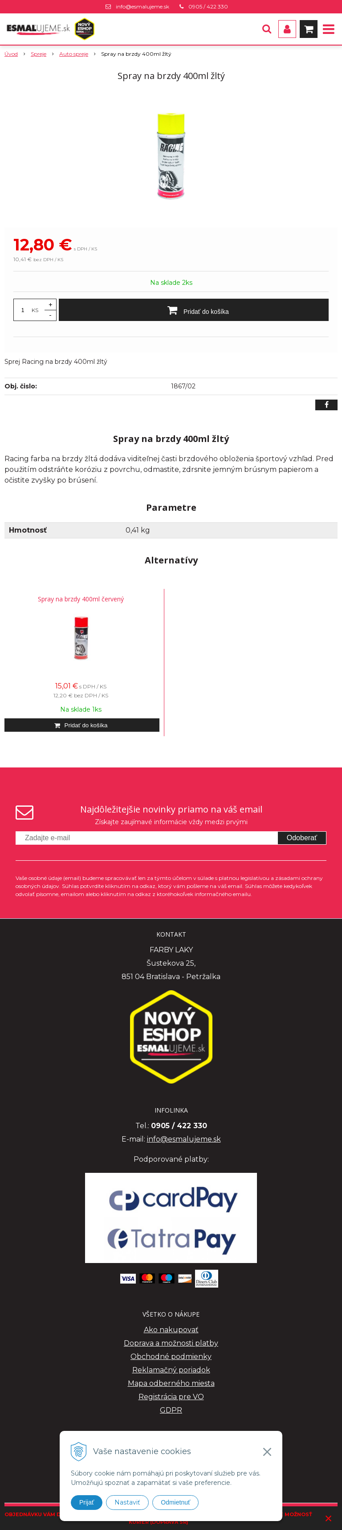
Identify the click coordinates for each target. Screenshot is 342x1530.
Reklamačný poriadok (171, 1370)
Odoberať (302, 838)
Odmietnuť (175, 1502)
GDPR (171, 1410)
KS (35, 310)
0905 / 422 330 (208, 6)
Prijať (86, 1502)
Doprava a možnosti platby (171, 1343)
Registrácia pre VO (171, 1396)
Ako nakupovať (171, 1330)
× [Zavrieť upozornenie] (329, 1518)
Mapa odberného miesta (171, 1383)
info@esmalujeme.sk (142, 6)
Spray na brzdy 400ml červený (81, 599)
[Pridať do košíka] (194, 310)
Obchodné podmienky (171, 1356)
